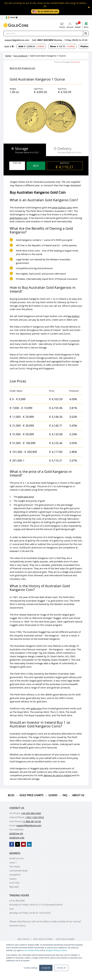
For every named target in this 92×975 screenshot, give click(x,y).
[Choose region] (12, 17)
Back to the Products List (22, 68)
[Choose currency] (9, 46)
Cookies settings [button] (30, 968)
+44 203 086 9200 (31, 813)
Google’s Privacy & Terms (56, 950)
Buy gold (23, 939)
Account (70, 25)
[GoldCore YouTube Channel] (23, 844)
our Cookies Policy (32, 950)
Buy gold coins (42, 939)
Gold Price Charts (31, 795)
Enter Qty (17, 163)
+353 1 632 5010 (45, 40)
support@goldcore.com (17, 40)
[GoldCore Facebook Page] (11, 844)
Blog (11, 795)
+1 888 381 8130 (31, 821)
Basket (78, 25)
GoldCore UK (16, 833)
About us (78, 795)
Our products (20, 55)
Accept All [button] (46, 968)
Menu (86, 25)
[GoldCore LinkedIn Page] (29, 844)
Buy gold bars (65, 939)
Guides (52, 795)
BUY (36, 166)
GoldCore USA (16, 837)
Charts (62, 25)
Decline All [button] (61, 968)
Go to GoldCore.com (45, 11)
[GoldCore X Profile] (17, 844)
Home (8, 55)
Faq (65, 795)
